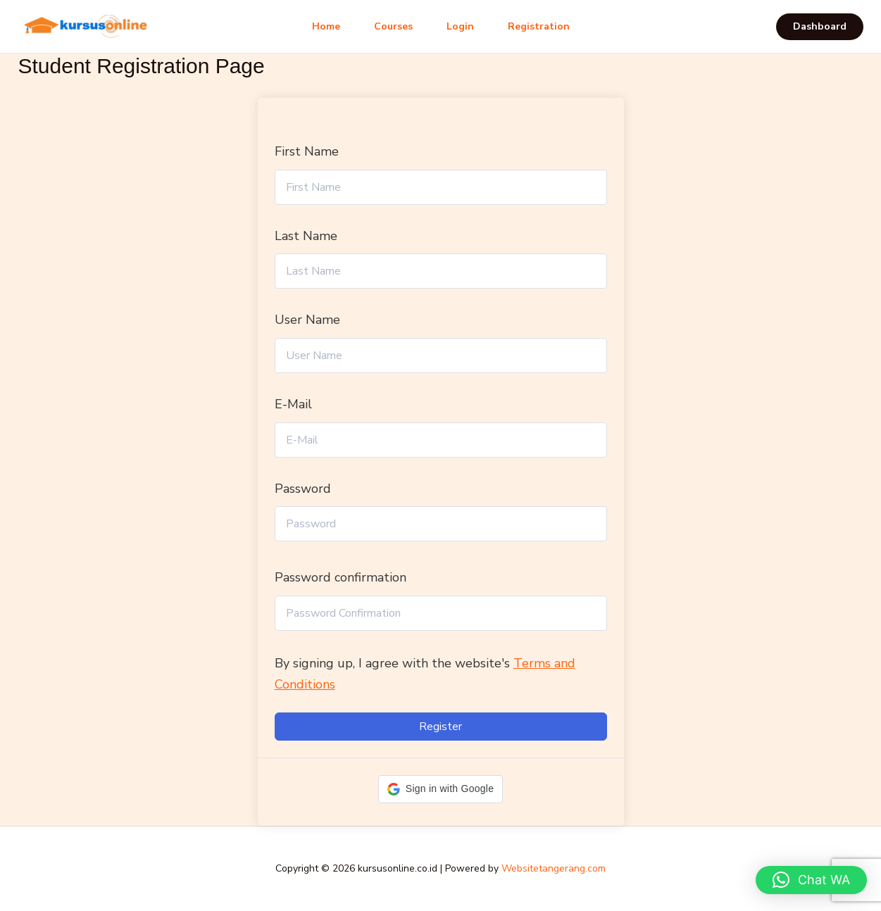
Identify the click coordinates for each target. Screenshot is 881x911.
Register (440, 726)
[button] (819, 26)
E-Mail (293, 404)
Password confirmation (340, 577)
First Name (307, 151)
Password (303, 488)
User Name (307, 319)
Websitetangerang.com (553, 868)
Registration (539, 26)
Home (326, 26)
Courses (393, 26)
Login (460, 26)
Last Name (306, 235)
